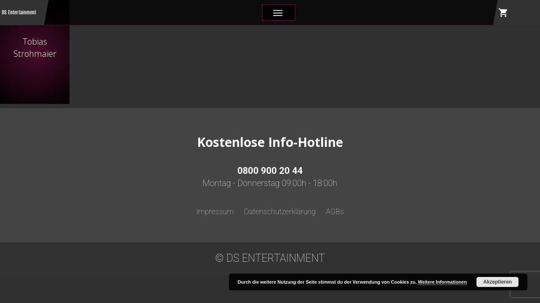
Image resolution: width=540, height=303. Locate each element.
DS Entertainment (19, 12)
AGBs (335, 211)
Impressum (215, 211)
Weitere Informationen (442, 281)
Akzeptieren (497, 282)
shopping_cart (503, 13)
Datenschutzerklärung (280, 211)
